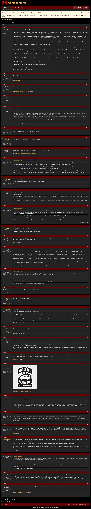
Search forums (11, 9)
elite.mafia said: (17, 309)
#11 (87, 190)
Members (20, 7)
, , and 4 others (20, 492)
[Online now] (2, 129)
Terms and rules (75, 504)
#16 (87, 268)
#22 (87, 352)
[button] (15, 7)
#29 (87, 472)
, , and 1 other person (24, 153)
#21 (87, 337)
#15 (87, 246)
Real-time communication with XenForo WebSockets (49, 507)
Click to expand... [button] (51, 119)
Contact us (69, 504)
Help (85, 504)
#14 (87, 235)
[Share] (86, 27)
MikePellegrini (4, 22)
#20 (87, 326)
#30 (87, 483)
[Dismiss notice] (88, 12)
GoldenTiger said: (17, 192)
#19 (87, 306)
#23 (87, 363)
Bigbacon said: (16, 397)
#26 (87, 424)
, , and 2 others (21, 91)
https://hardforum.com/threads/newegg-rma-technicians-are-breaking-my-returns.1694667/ (32, 229)
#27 (87, 437)
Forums (5, 7)
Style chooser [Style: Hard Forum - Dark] (4, 504)
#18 (87, 295)
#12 (87, 205)
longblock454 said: (17, 179)
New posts (12, 7)
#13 (87, 226)
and (17, 80)
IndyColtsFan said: (17, 340)
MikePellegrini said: (17, 109)
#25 (87, 411)
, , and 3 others (21, 69)
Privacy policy (81, 504)
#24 (87, 395)
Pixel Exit (38, 507)
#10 (87, 177)
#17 (87, 287)
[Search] (85, 7)
